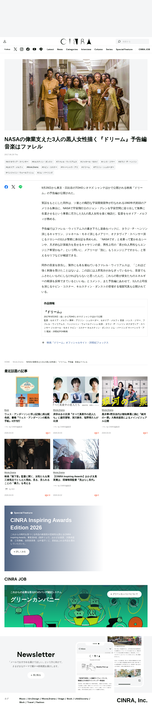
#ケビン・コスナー (49, 170)
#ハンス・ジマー (108, 165)
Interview (86, 52)
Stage (61, 702)
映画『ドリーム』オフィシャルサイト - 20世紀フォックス (78, 345)
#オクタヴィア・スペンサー (17, 165)
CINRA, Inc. (132, 703)
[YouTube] (34, 52)
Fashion (40, 705)
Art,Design (33, 702)
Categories (72, 52)
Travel (30, 705)
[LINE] (41, 52)
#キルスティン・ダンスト (42, 165)
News (60, 52)
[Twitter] (15, 52)
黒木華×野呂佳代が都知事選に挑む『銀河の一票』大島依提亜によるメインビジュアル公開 (124, 420)
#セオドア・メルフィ (14, 170)
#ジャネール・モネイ (89, 165)
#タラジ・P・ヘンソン (127, 165)
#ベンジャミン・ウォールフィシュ (20, 176)
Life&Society (81, 702)
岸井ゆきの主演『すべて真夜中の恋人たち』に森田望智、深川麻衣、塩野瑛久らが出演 (75, 420)
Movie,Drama (18, 365)
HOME (7, 365)
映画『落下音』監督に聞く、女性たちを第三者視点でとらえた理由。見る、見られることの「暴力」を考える (27, 482)
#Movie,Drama (32, 170)
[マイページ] (10, 43)
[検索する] (113, 43)
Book (69, 702)
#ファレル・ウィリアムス (66, 165)
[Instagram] (21, 52)
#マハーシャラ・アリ (69, 170)
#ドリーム (86, 170)
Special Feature (124, 52)
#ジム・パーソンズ (45, 176)
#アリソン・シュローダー (104, 170)
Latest (50, 52)
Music (22, 702)
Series (109, 52)
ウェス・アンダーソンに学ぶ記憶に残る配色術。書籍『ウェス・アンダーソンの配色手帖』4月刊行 (27, 420)
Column (98, 52)
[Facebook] (28, 52)
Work (22, 705)
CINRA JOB (144, 52)
